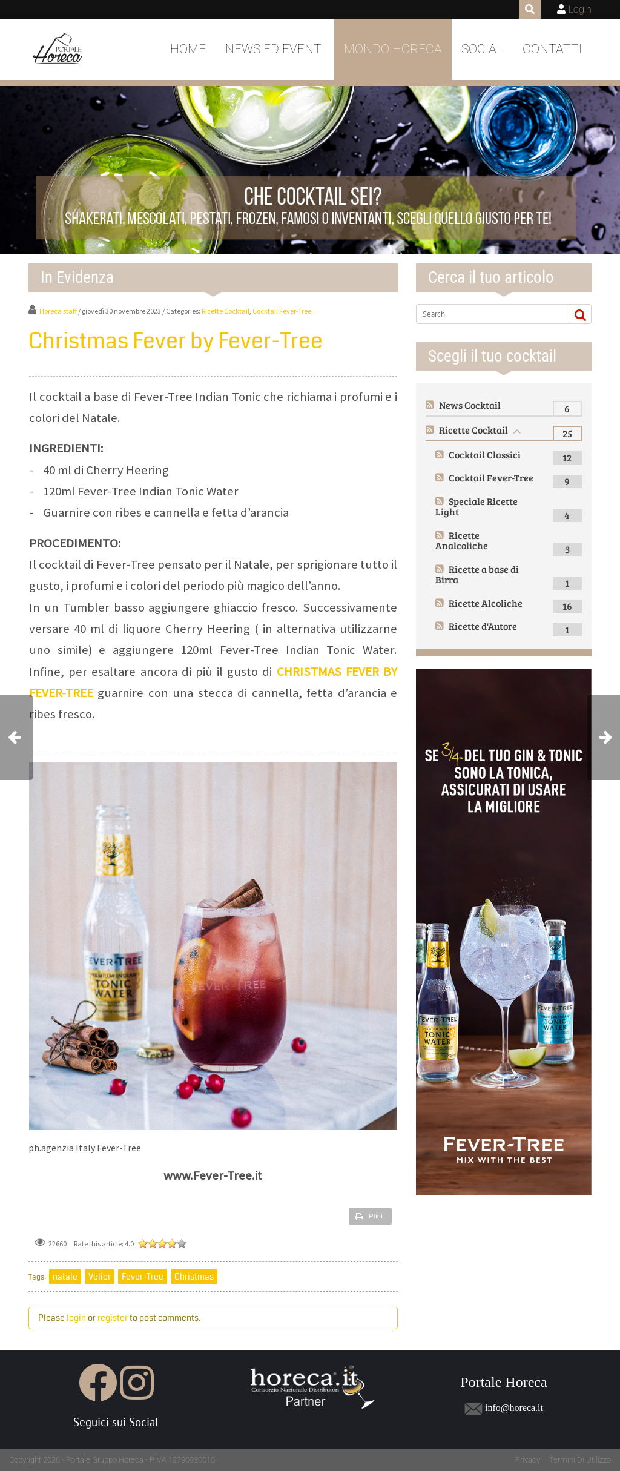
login (76, 1318)
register (112, 1318)
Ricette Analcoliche (461, 540)
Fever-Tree (142, 1277)
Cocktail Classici (485, 454)
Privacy (527, 1460)
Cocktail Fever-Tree (281, 311)
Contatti (552, 49)
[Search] (491, 314)
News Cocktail (470, 404)
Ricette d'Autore (483, 626)
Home (188, 49)
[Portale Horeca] (58, 49)
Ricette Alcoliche (486, 603)
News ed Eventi (275, 49)
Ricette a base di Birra (477, 574)
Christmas (194, 1277)
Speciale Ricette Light (476, 506)
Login (580, 9)
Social (482, 49)
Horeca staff (58, 311)
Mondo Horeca (393, 49)
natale (65, 1277)
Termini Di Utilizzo (580, 1460)
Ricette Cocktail (225, 311)
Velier (99, 1277)
